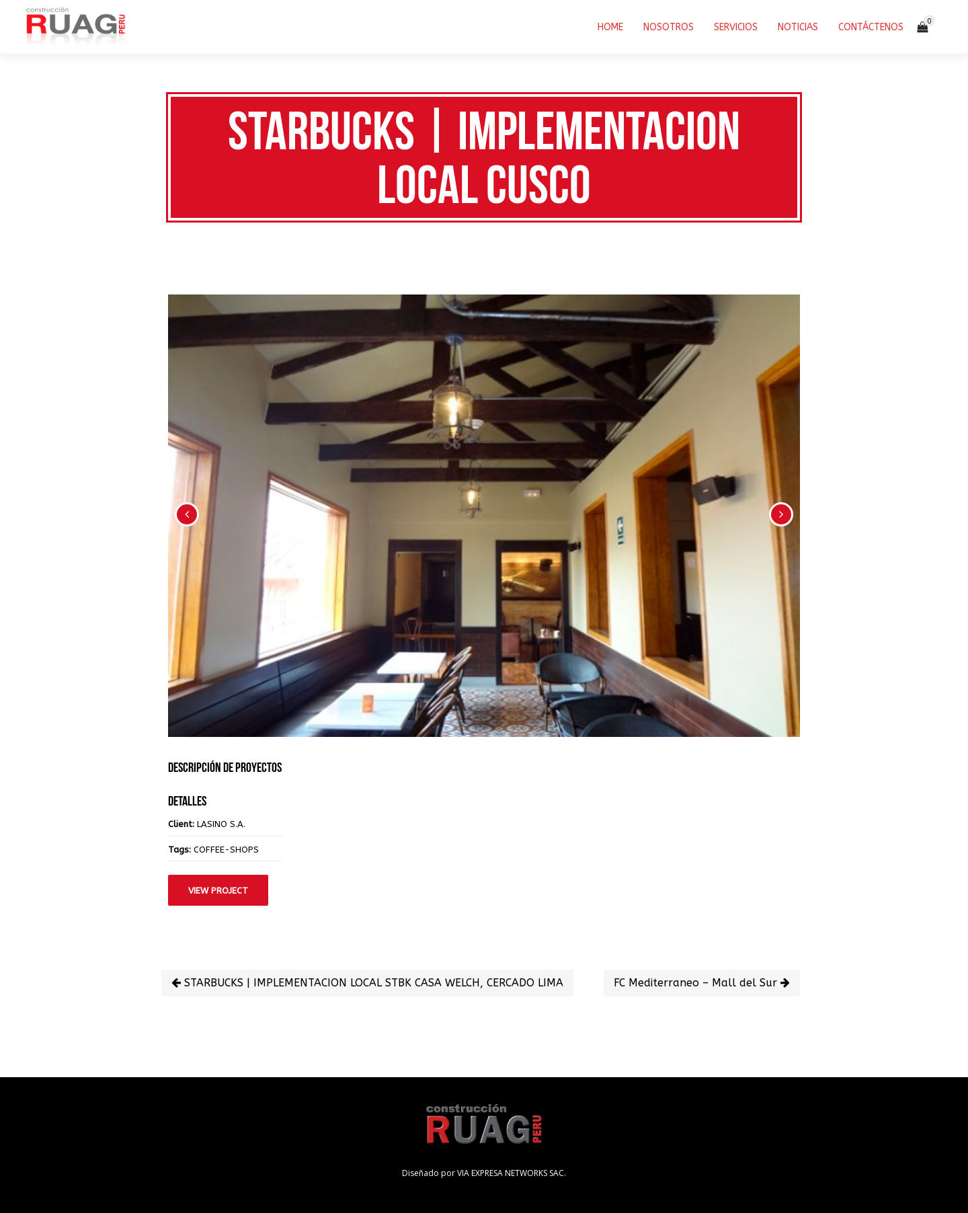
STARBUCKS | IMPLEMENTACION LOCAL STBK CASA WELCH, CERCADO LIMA (367, 982)
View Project (218, 891)
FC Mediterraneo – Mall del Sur (702, 982)
